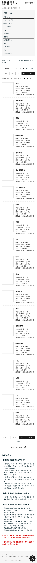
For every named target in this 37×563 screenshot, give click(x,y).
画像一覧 (18, 78)
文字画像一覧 (7, 78)
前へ (12, 73)
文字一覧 (27, 78)
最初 (6, 73)
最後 (31, 73)
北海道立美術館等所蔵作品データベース (9, 3)
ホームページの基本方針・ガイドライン (14, 557)
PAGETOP (32, 559)
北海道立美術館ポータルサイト (29, 2)
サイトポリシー (6, 554)
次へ (24, 73)
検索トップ (6, 8)
